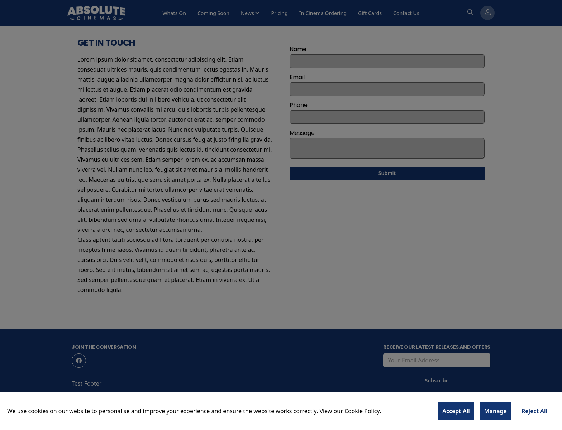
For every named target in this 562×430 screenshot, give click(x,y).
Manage (495, 411)
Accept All (456, 411)
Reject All (534, 411)
